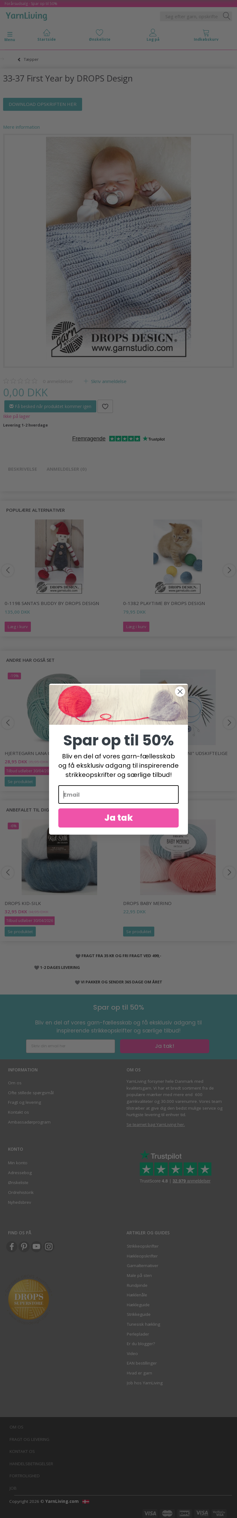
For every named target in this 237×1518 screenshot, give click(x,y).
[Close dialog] (180, 704)
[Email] (118, 808)
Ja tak (118, 831)
